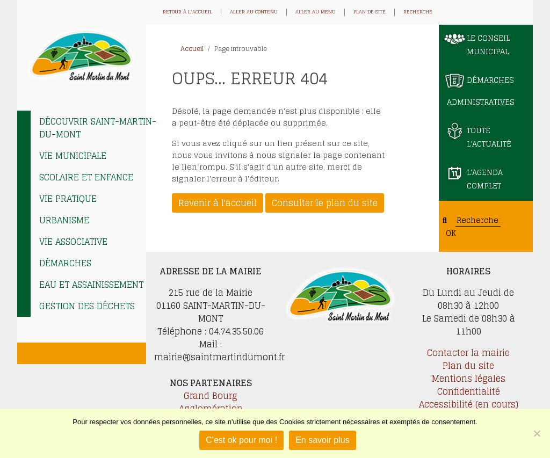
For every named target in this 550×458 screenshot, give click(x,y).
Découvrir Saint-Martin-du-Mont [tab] (97, 128)
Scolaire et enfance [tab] (86, 177)
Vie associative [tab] (73, 241)
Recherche (417, 12)
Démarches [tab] (65, 263)
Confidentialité (468, 391)
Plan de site (369, 12)
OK (451, 233)
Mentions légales (468, 378)
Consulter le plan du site (325, 202)
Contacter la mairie (468, 352)
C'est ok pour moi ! (241, 440)
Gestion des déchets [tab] (87, 306)
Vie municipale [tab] (72, 155)
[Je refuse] (536, 433)
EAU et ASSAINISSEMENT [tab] (91, 284)
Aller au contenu (254, 12)
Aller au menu (315, 12)
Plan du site (468, 365)
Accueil (192, 48)
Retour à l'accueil (187, 12)
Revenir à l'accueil (217, 202)
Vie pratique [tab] (68, 198)
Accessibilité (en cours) (468, 404)
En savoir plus (322, 440)
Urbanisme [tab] (64, 220)
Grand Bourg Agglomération (211, 402)
